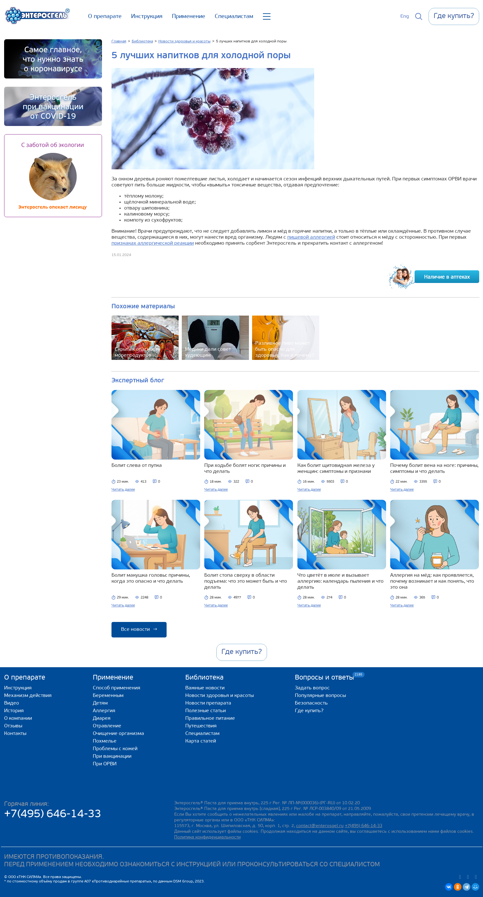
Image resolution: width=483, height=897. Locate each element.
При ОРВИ (105, 764)
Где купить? (309, 710)
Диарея (102, 718)
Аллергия (104, 710)
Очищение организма (118, 733)
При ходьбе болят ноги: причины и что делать (245, 468)
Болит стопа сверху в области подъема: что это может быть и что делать (245, 581)
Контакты (15, 733)
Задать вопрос (312, 688)
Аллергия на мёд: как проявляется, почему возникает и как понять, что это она (432, 581)
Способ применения (116, 688)
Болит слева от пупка (136, 465)
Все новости (139, 629)
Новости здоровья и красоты (219, 695)
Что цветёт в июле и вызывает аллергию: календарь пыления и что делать (340, 581)
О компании (18, 718)
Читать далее (123, 490)
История (14, 710)
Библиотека (204, 677)
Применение (188, 17)
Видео (11, 703)
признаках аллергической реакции (152, 243)
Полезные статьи (205, 710)
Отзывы (13, 726)
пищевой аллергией (311, 237)
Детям (100, 703)
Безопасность (311, 703)
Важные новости (205, 688)
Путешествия (201, 726)
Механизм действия (28, 695)
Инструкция (146, 17)
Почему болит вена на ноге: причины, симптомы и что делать (434, 468)
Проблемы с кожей (115, 748)
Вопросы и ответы (324, 677)
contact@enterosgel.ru (320, 826)
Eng (404, 16)
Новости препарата (208, 703)
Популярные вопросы (320, 695)
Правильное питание (210, 718)
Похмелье (105, 741)
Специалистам (234, 17)
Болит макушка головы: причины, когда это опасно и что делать (150, 578)
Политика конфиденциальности (207, 837)
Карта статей (200, 741)
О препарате (105, 17)
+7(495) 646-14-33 (52, 814)
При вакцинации (112, 756)
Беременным (108, 695)
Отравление (107, 726)
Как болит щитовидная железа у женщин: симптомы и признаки (336, 468)
